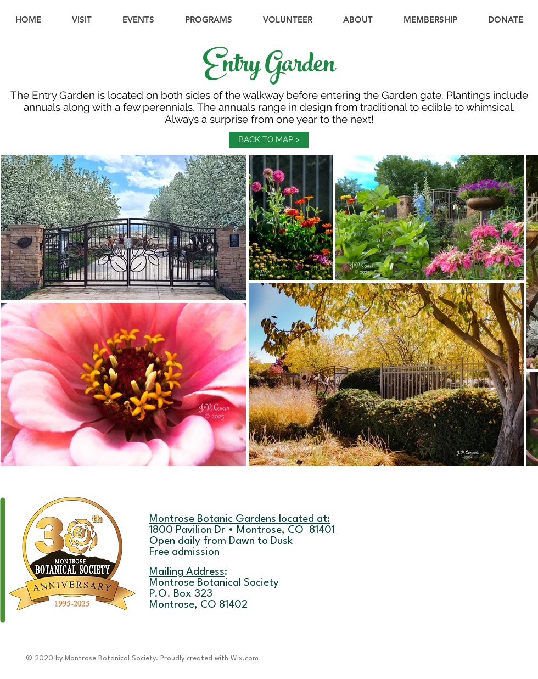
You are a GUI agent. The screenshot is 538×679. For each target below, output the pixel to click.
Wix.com (245, 658)
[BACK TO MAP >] (269, 140)
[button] (138, 19)
